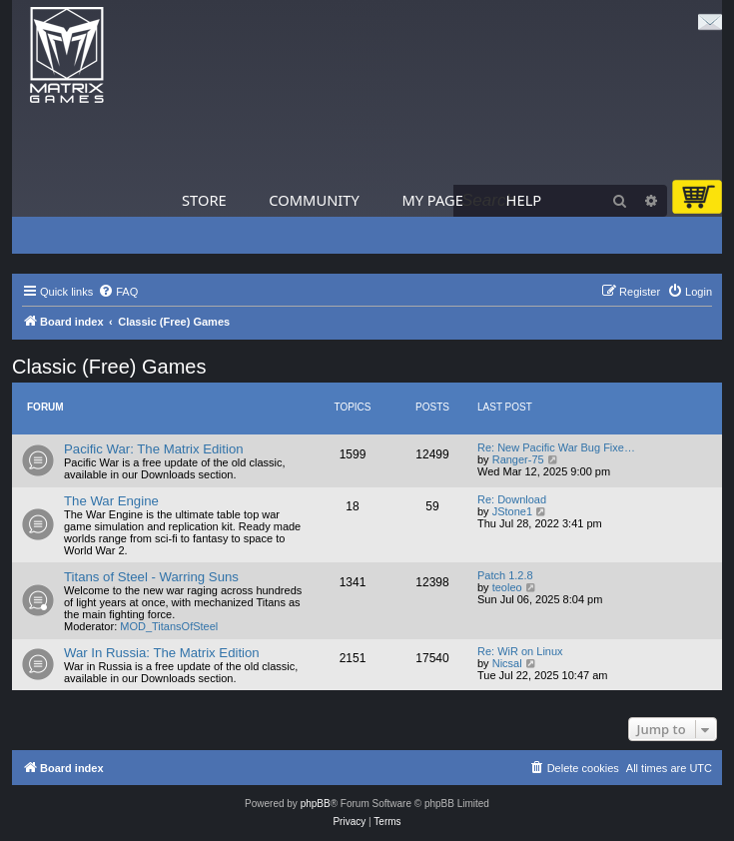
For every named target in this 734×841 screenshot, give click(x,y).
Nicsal (507, 663)
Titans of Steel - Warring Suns (151, 576)
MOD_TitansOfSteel (169, 626)
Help (524, 200)
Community (314, 200)
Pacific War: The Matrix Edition (154, 448)
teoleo (507, 587)
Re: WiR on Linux (520, 651)
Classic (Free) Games (109, 367)
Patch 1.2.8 (505, 575)
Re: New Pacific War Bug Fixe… (556, 447)
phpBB (316, 803)
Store (204, 200)
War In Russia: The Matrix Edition (162, 652)
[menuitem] (118, 292)
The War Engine (111, 500)
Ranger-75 (518, 459)
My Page (432, 200)
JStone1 (512, 511)
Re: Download (511, 499)
